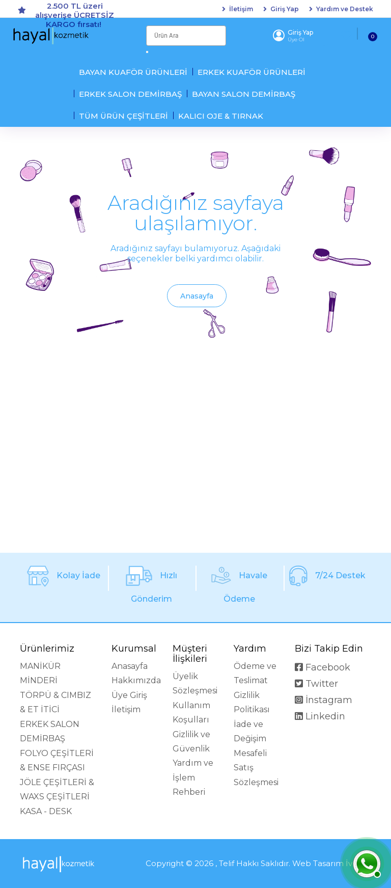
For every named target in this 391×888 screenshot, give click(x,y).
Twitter (316, 683)
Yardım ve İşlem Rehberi (193, 777)
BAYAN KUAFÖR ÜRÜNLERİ (133, 72)
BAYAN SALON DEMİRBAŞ (243, 94)
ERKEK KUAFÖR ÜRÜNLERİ (251, 72)
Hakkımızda (136, 680)
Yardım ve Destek (344, 9)
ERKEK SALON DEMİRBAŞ (130, 94)
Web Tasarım (318, 863)
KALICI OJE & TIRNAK (220, 116)
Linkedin (320, 716)
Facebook (322, 667)
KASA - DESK (46, 811)
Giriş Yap (284, 9)
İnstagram (323, 700)
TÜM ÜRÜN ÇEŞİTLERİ (123, 116)
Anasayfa (196, 296)
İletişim (241, 9)
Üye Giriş (129, 695)
